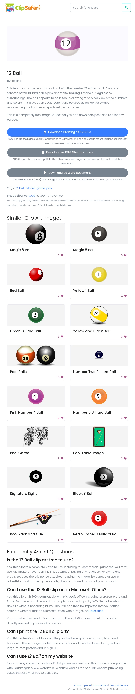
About (77, 685)
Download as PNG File (67, 152)
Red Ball (17, 290)
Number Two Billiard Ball (94, 371)
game (41, 188)
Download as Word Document (67, 173)
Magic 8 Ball (20, 249)
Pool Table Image (88, 452)
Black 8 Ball (83, 493)
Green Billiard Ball (25, 331)
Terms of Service (119, 685)
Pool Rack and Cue (26, 534)
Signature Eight (23, 493)
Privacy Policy (100, 685)
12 (16, 188)
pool (49, 188)
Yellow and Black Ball (91, 331)
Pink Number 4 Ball (26, 412)
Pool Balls (18, 371)
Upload (87, 685)
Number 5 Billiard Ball (92, 412)
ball (21, 188)
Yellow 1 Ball (83, 290)
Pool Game (19, 452)
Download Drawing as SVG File (67, 132)
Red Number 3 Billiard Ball (95, 534)
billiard (30, 188)
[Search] (96, 7)
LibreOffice (95, 611)
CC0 (32, 196)
